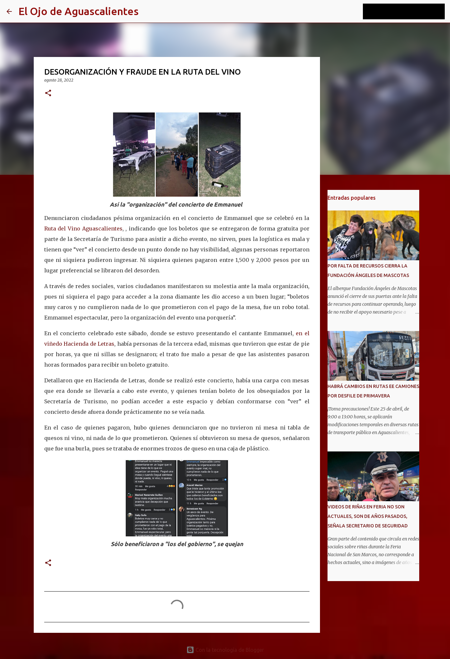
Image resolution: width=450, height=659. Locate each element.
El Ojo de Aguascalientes (78, 11)
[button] (48, 93)
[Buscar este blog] (410, 11)
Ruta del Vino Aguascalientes (83, 228)
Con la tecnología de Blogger (225, 650)
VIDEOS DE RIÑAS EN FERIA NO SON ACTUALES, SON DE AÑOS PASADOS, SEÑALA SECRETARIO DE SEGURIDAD (368, 516)
